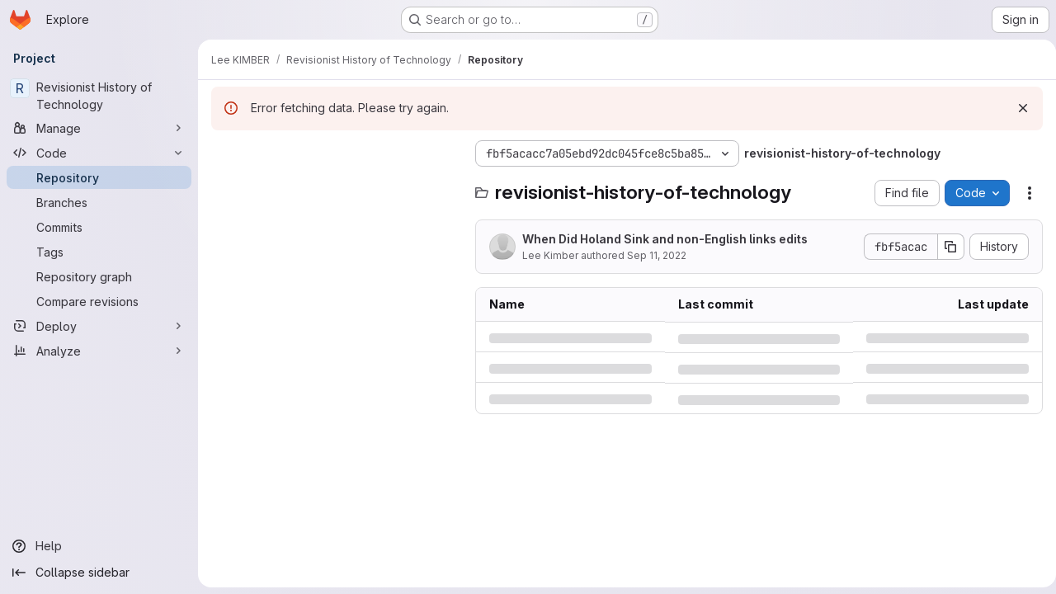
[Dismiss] (1016, 108)
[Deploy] (99, 325)
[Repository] (99, 177)
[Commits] (99, 226)
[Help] (99, 546)
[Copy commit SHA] (944, 246)
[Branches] (99, 202)
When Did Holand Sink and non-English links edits (665, 239)
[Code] (99, 152)
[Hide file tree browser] (224, 153)
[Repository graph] (99, 276)
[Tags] (99, 251)
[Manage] (99, 127)
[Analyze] (99, 350)
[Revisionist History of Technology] (99, 96)
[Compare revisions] (99, 301)
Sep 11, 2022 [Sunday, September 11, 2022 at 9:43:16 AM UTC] (656, 255)
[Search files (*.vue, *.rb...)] (335, 186)
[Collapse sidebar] (99, 572)
